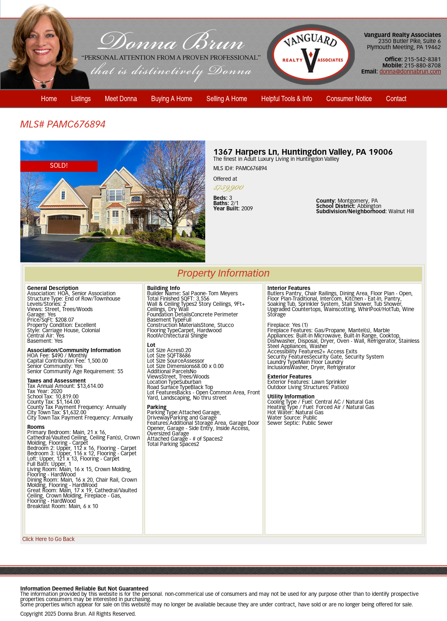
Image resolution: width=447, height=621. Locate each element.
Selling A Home (226, 98)
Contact (396, 98)
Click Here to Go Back (48, 539)
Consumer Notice (349, 98)
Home (49, 98)
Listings (81, 98)
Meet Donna (121, 98)
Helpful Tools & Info (286, 98)
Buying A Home (171, 98)
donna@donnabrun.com (410, 72)
